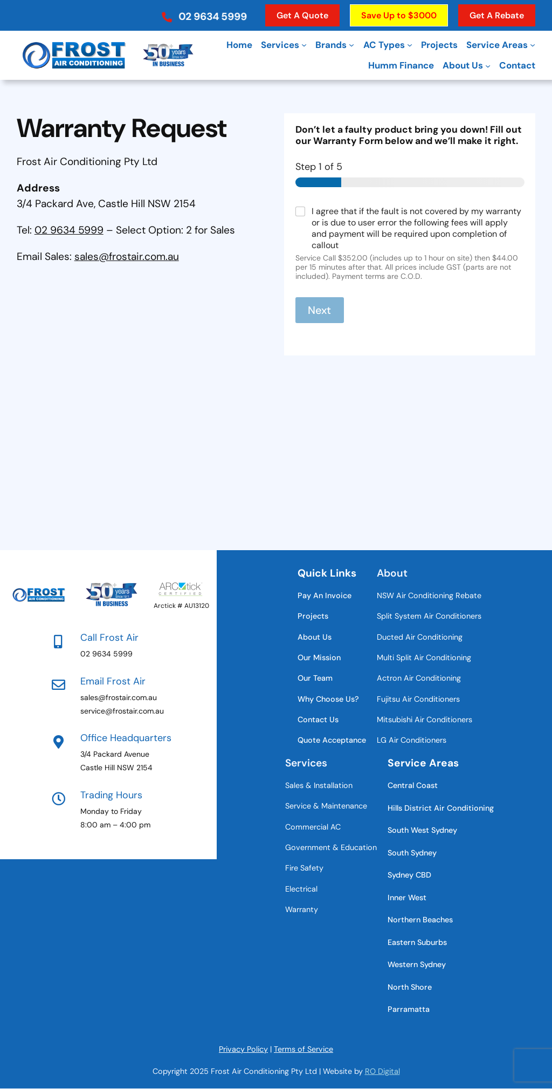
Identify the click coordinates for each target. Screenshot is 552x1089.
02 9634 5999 (69, 230)
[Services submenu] (304, 44)
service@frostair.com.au (122, 711)
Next (319, 310)
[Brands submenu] (351, 44)
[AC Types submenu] (409, 44)
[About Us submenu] (488, 65)
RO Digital (382, 1071)
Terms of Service (303, 1049)
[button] (203, 13)
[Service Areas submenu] (532, 44)
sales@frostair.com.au (126, 256)
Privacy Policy (243, 1049)
